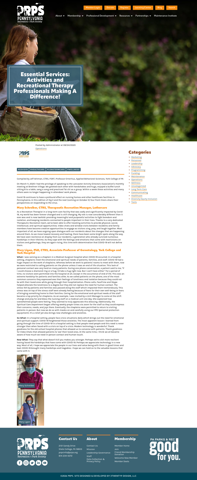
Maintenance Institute (165, 16)
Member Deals (122, 461)
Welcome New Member (126, 458)
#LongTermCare (56, 169)
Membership (74, 16)
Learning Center (143, 8)
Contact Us (92, 446)
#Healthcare (37, 169)
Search (172, 8)
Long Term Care (139, 189)
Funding (135, 173)
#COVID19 (23, 169)
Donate (110, 8)
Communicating (139, 192)
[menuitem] (59, 15)
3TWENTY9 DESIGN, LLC (123, 476)
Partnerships (141, 16)
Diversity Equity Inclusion (144, 199)
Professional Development (100, 16)
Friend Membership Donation (124, 453)
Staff (89, 456)
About (59, 16)
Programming (138, 170)
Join (117, 449)
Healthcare (136, 195)
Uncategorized (138, 186)
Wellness (135, 182)
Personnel (136, 160)
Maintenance (138, 176)
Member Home (122, 446)
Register (124, 8)
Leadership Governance (98, 453)
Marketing (136, 157)
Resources (124, 16)
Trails (134, 202)
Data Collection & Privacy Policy (96, 460)
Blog (160, 8)
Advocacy (136, 166)
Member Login (93, 8)
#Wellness (73, 169)
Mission (91, 449)
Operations (41, 148)
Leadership (136, 163)
